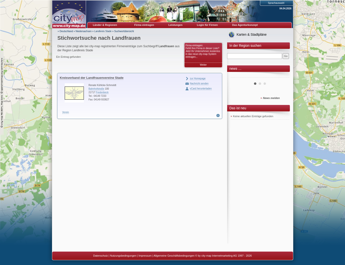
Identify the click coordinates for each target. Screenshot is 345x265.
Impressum (144, 255)
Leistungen (175, 24)
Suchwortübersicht (124, 31)
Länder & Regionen (105, 24)
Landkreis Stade (102, 31)
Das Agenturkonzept (245, 24)
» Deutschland (65, 31)
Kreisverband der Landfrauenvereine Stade (92, 78)
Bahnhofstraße (96, 88)
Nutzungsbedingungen (123, 255)
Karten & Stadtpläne (252, 34)
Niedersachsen (84, 31)
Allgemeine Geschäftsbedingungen (174, 255)
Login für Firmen (207, 24)
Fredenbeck (102, 92)
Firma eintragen (144, 24)
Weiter (203, 64)
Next (283, 76)
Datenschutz (100, 255)
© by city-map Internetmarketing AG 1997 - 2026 (223, 255)
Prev (237, 76)
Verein (65, 112)
